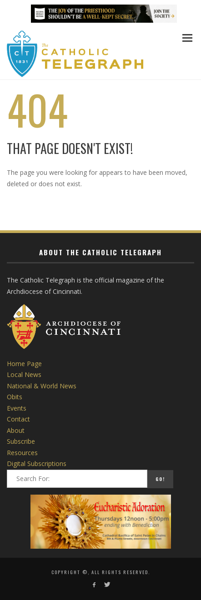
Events (16, 408)
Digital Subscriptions (36, 463)
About (16, 430)
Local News (24, 374)
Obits (14, 396)
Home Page (24, 363)
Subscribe (21, 441)
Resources (22, 452)
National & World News (41, 386)
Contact (18, 419)
